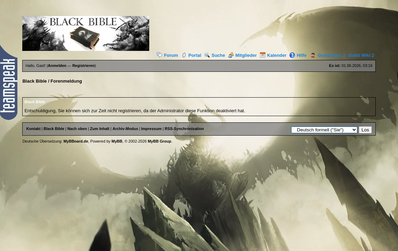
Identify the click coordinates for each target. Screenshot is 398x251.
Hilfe (298, 55)
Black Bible (34, 81)
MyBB (117, 141)
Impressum (151, 129)
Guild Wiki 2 (361, 55)
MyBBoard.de (75, 141)
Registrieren (83, 65)
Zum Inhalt (100, 129)
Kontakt (33, 129)
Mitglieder (242, 55)
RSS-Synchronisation (184, 129)
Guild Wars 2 (326, 55)
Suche (214, 55)
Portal (191, 55)
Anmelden (57, 65)
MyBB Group (159, 141)
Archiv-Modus (125, 129)
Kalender (273, 55)
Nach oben (77, 129)
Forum (167, 55)
